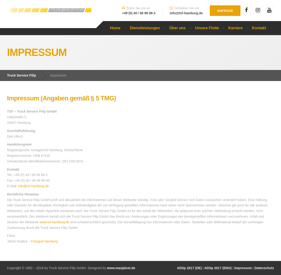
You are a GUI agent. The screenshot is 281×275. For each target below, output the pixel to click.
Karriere (235, 28)
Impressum (243, 268)
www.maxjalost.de (120, 268)
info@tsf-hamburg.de (33, 186)
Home (115, 28)
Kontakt (259, 28)
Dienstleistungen (145, 28)
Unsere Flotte (207, 28)
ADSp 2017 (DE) (189, 268)
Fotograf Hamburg (44, 241)
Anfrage (225, 11)
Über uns (177, 28)
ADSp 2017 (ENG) (217, 268)
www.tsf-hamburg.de (55, 222)
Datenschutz (264, 268)
